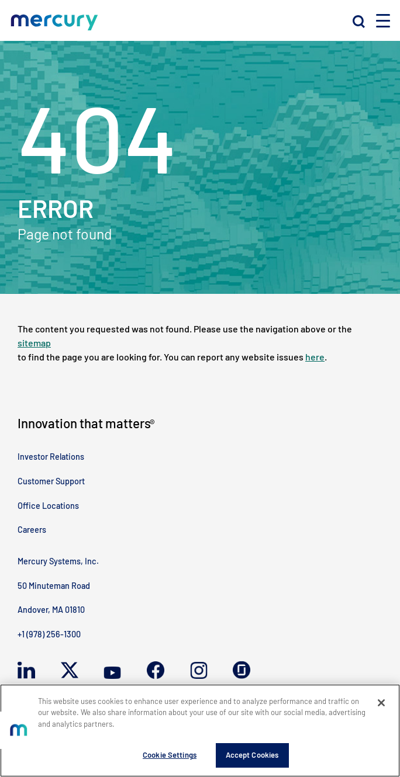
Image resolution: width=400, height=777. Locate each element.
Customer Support (51, 481)
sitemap (34, 342)
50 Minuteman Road (54, 586)
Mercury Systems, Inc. (58, 561)
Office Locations (48, 506)
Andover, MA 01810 (51, 610)
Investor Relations (51, 457)
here (315, 356)
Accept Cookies (252, 754)
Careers (32, 530)
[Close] (381, 703)
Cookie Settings (169, 754)
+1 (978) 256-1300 (49, 634)
